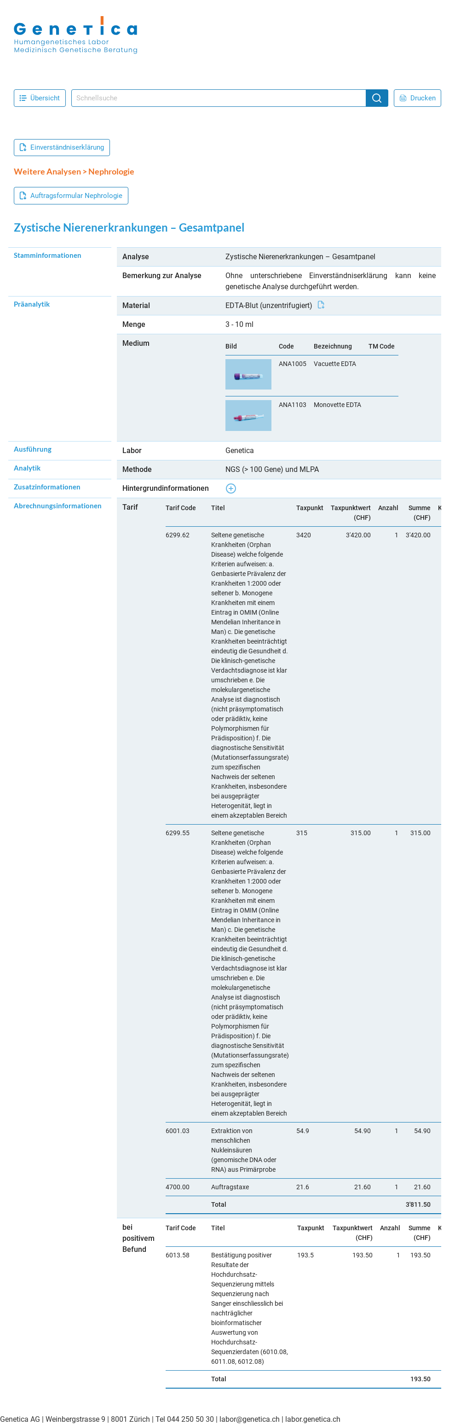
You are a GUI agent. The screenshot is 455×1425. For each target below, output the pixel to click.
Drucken (417, 98)
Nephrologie (111, 171)
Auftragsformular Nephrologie (70, 195)
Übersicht (39, 98)
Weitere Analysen (47, 171)
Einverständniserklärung (61, 147)
